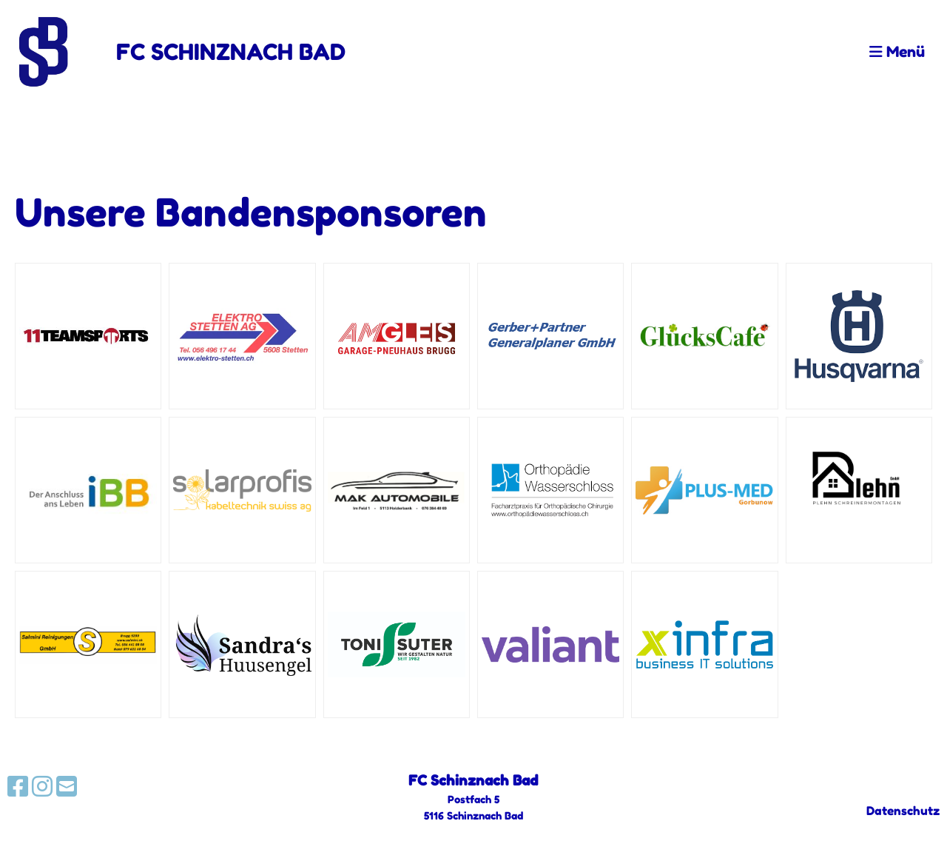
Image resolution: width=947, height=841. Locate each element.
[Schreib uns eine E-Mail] (66, 786)
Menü (897, 52)
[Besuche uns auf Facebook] (17, 786)
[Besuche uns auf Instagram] (42, 786)
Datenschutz (903, 810)
